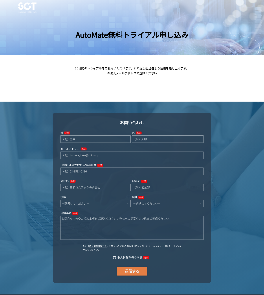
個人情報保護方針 (98, 246)
